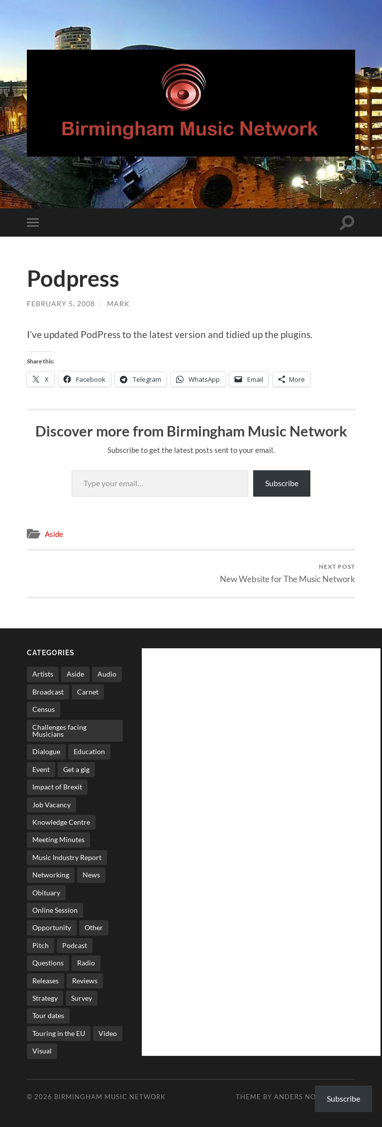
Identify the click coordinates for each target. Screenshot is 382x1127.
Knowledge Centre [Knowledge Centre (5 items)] (61, 822)
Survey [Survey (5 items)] (81, 998)
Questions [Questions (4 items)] (48, 962)
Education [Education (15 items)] (89, 751)
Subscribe (281, 483)
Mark (118, 303)
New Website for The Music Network (287, 573)
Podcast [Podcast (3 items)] (74, 945)
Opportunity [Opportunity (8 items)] (51, 927)
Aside (54, 533)
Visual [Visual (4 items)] (42, 1050)
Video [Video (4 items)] (107, 1033)
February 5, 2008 (61, 303)
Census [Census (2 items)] (43, 709)
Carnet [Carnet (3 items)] (87, 692)
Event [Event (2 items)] (41, 769)
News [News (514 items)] (91, 874)
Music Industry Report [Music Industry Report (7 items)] (66, 857)
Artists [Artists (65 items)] (42, 674)
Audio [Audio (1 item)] (106, 674)
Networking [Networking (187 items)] (50, 874)
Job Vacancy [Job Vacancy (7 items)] (51, 804)
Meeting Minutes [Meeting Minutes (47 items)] (58, 839)
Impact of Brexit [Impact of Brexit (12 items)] (57, 786)
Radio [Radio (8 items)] (86, 962)
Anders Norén (302, 1097)
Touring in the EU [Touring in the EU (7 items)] (58, 1033)
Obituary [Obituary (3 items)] (46, 892)
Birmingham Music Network (110, 1097)
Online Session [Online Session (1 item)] (55, 910)
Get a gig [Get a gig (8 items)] (76, 769)
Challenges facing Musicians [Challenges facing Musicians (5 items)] (59, 730)
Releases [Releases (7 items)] (45, 980)
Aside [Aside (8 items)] (75, 674)
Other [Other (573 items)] (94, 927)
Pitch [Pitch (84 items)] (40, 945)
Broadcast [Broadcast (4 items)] (48, 692)
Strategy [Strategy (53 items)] (45, 998)
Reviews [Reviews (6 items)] (84, 980)
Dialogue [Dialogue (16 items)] (46, 751)
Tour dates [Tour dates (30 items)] (48, 1015)
